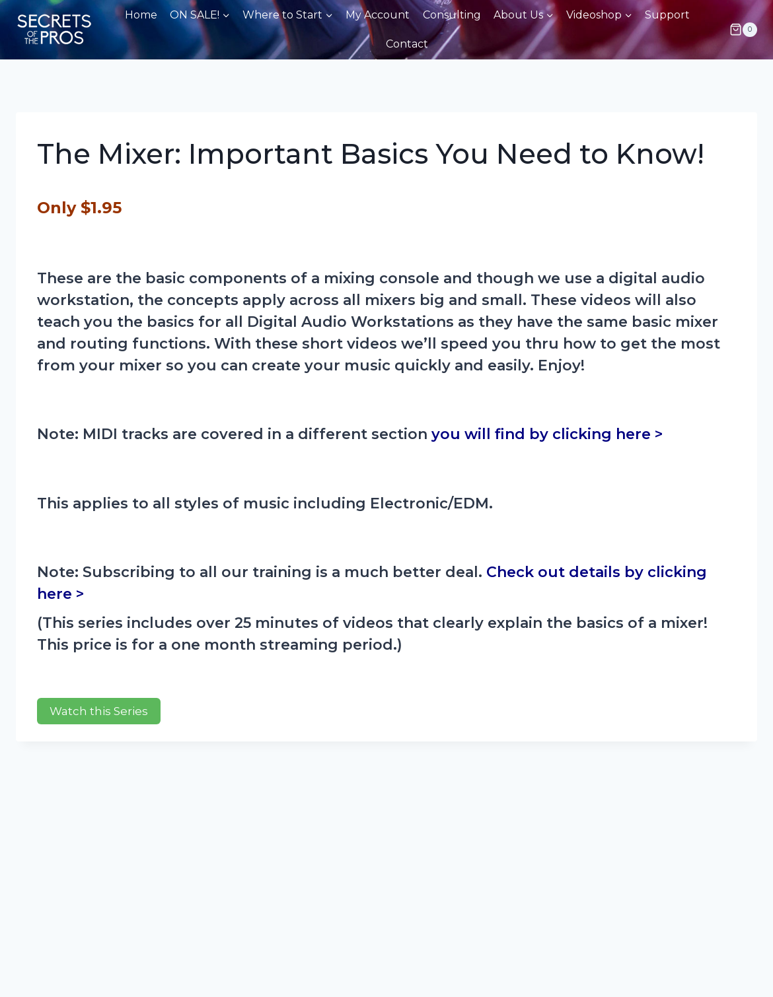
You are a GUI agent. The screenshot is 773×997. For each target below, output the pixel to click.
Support (667, 15)
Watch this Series (99, 711)
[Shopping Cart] (743, 29)
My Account (378, 15)
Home (141, 15)
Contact (407, 44)
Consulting (452, 15)
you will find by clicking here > (547, 434)
